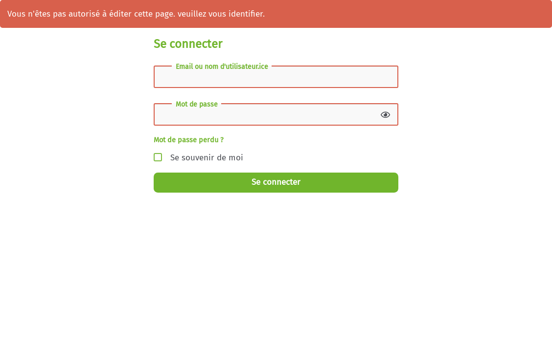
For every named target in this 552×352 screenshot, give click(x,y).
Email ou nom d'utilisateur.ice (222, 67)
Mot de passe (197, 104)
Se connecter (276, 182)
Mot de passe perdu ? (189, 139)
